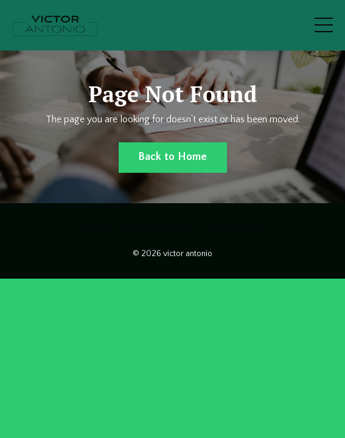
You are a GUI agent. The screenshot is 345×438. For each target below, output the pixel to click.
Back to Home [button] (172, 157)
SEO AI (95, 228)
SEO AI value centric (158, 228)
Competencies (236, 228)
